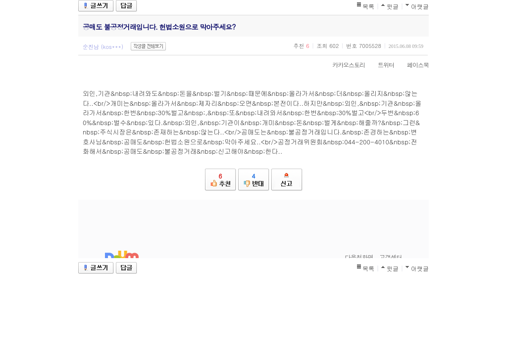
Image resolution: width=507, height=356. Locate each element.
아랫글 (420, 6)
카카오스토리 (343, 64)
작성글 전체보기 (148, 46)
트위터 (381, 64)
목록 (368, 6)
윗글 (393, 6)
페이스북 (413, 64)
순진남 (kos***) (103, 46)
